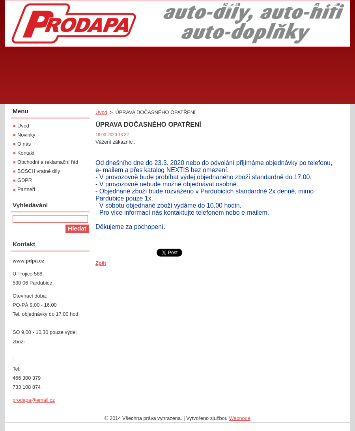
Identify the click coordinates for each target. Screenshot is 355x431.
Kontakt (25, 153)
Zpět (100, 263)
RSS (313, 4)
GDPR (24, 180)
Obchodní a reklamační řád (47, 162)
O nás (24, 144)
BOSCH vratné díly (38, 171)
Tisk (333, 4)
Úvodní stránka (239, 4)
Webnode (239, 418)
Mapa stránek (282, 4)
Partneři (26, 189)
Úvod (101, 112)
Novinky (26, 135)
